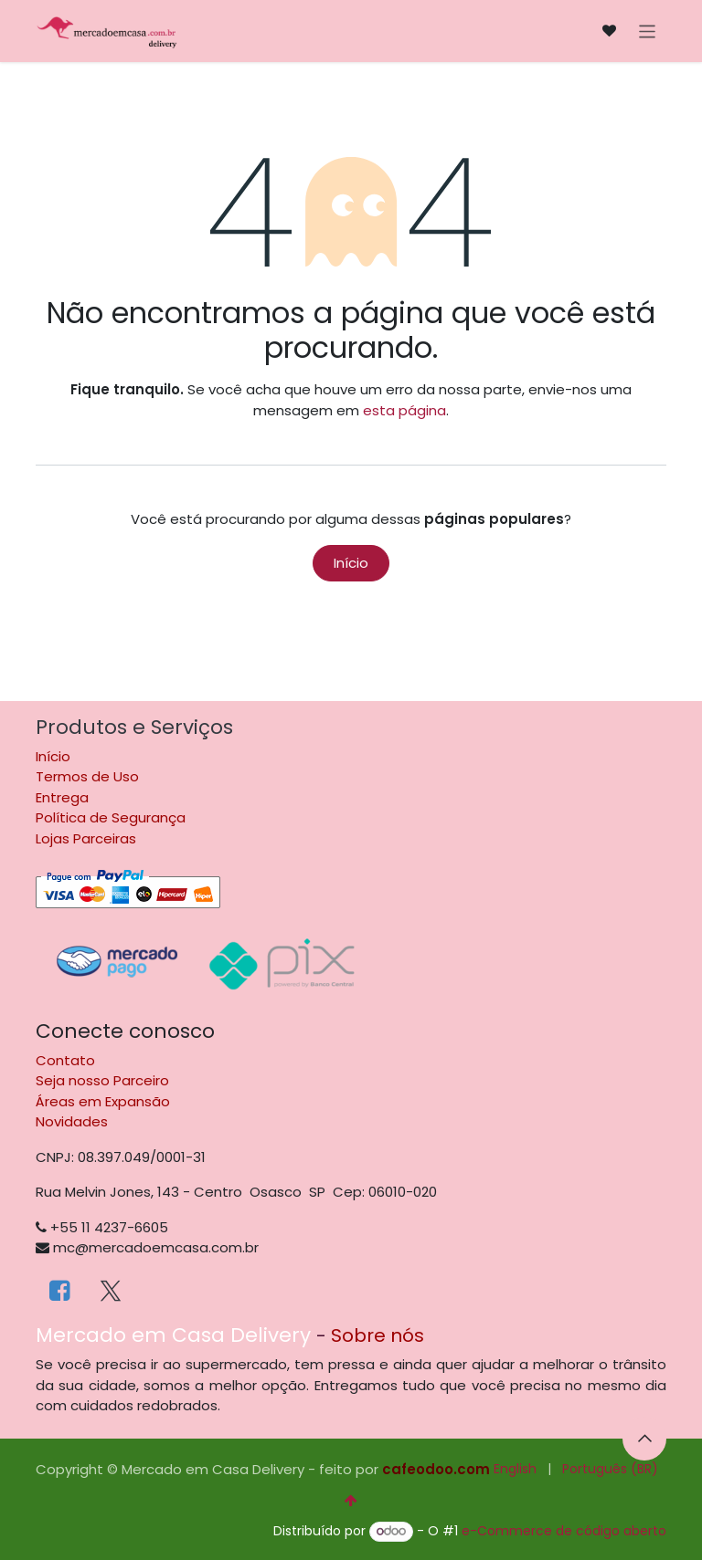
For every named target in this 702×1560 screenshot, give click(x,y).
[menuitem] (515, 1469)
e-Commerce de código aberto (564, 1531)
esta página (404, 410)
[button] (644, 1439)
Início (351, 562)
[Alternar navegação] (647, 30)
